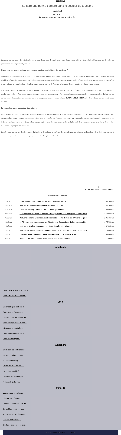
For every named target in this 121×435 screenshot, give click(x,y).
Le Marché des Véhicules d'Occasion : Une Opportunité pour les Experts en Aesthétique (53, 214)
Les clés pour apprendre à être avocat (98, 189)
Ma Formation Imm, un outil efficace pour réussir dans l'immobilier (45, 238)
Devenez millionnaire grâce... (14, 333)
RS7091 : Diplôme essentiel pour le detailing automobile (41, 205)
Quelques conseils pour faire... (14, 425)
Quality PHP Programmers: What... (16, 290)
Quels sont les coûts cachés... (14, 350)
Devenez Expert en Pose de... (14, 307)
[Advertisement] (57, 36)
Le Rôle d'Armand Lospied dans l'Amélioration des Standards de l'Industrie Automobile (53, 222)
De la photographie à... (12, 371)
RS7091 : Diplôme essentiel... (14, 355)
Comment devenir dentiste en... (15, 403)
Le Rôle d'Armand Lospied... (14, 376)
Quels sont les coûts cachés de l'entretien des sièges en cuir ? (43, 201)
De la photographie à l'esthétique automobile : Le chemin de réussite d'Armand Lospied (53, 218)
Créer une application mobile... (14, 323)
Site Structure (64, 432)
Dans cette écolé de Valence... (14, 296)
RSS (72, 432)
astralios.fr (58, 11)
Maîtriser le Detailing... (11, 382)
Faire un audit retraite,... (12, 420)
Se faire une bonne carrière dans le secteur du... (57, 17)
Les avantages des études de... (15, 318)
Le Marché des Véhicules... (13, 366)
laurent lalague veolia (75, 98)
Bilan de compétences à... (13, 398)
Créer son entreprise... (11, 339)
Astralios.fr (55, 432)
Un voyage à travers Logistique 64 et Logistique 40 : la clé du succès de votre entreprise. (54, 230)
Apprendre (57, 14)
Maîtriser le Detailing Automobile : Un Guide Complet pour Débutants (46, 226)
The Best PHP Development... (14, 414)
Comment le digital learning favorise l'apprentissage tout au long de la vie (48, 234)
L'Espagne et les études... (13, 328)
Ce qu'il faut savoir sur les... (13, 409)
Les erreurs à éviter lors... (13, 393)
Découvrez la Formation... (13, 312)
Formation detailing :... (11, 360)
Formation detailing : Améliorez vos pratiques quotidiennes (42, 209)
